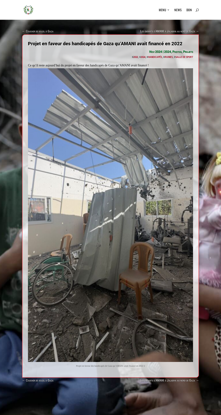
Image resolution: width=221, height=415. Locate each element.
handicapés (155, 57)
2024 (167, 51)
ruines (169, 57)
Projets (188, 51)
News (178, 10)
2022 (135, 57)
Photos (177, 51)
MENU (162, 10)
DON (189, 10)
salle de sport (184, 57)
